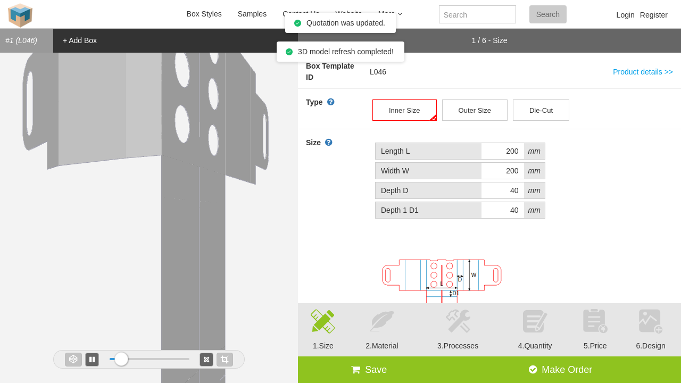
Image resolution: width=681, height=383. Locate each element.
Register (654, 15)
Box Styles (204, 14)
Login (626, 15)
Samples (252, 14)
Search (548, 14)
